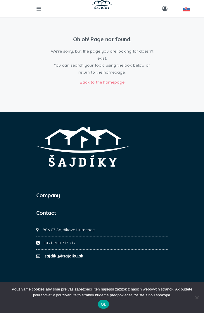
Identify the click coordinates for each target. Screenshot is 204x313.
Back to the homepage (102, 82)
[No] (197, 297)
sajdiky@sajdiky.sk (63, 256)
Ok (103, 304)
